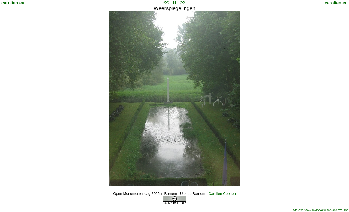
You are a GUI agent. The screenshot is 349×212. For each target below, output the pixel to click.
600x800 (332, 210)
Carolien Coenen (222, 194)
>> (183, 2)
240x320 (298, 210)
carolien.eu (12, 3)
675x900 (343, 210)
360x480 (309, 210)
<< (166, 2)
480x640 (320, 210)
